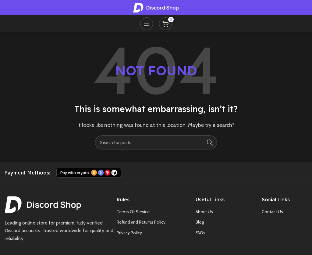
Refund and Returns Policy (141, 222)
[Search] (156, 142)
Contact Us (272, 211)
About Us (204, 211)
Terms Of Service (133, 211)
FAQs (200, 232)
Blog (200, 222)
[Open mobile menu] (146, 24)
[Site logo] (156, 7)
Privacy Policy (129, 232)
